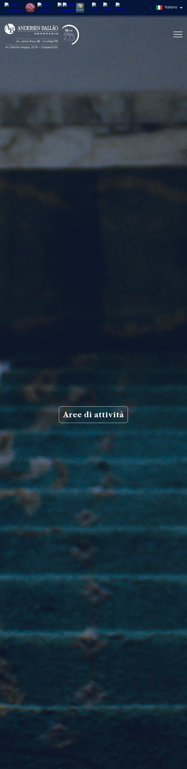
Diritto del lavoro (93, 686)
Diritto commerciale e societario (93, 650)
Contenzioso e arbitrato (93, 705)
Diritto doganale (93, 742)
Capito (174, 760)
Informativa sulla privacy (23, 764)
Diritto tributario (93, 668)
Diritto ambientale (93, 723)
